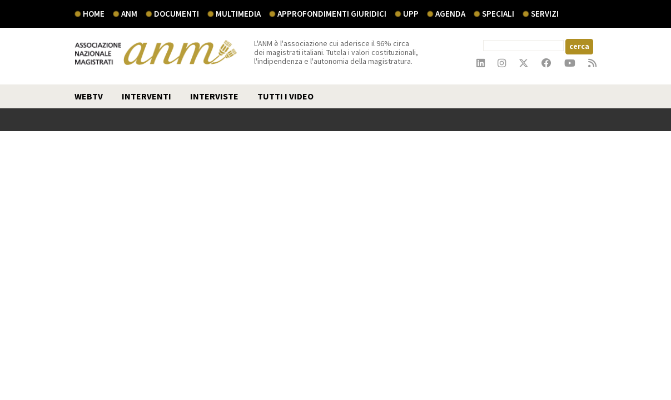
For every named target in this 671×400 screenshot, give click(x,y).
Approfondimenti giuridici (331, 13)
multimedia (238, 13)
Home (94, 13)
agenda (450, 13)
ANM (129, 13)
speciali (498, 13)
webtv (88, 96)
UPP (411, 13)
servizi (545, 13)
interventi (146, 96)
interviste (214, 96)
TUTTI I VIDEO (285, 96)
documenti (176, 13)
